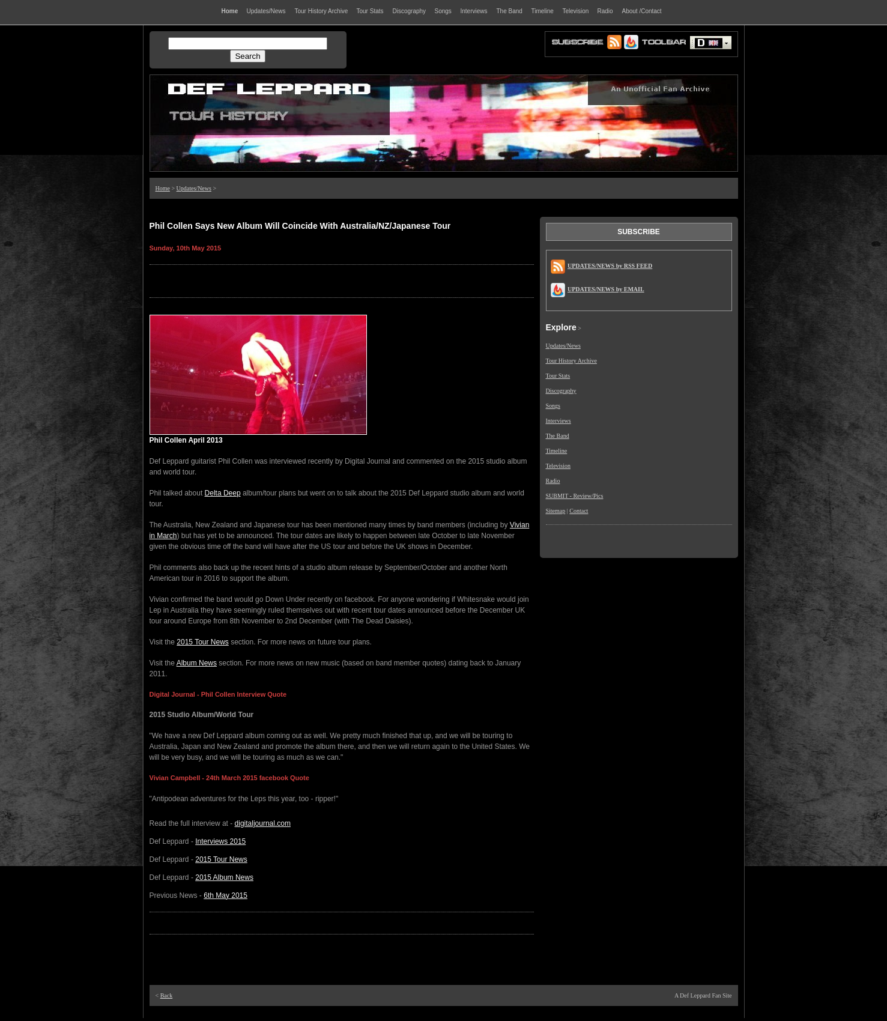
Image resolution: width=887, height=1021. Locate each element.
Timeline (557, 450)
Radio (553, 480)
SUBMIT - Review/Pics (575, 495)
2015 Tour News (203, 642)
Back (166, 995)
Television (558, 465)
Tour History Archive (571, 360)
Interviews (558, 420)
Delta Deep (223, 493)
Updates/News (194, 188)
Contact (578, 510)
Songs (553, 405)
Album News (197, 663)
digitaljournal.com (263, 823)
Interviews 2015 (220, 841)
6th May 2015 (225, 895)
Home (163, 188)
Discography (561, 390)
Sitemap (556, 510)
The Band (557, 435)
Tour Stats (558, 375)
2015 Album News (224, 877)
